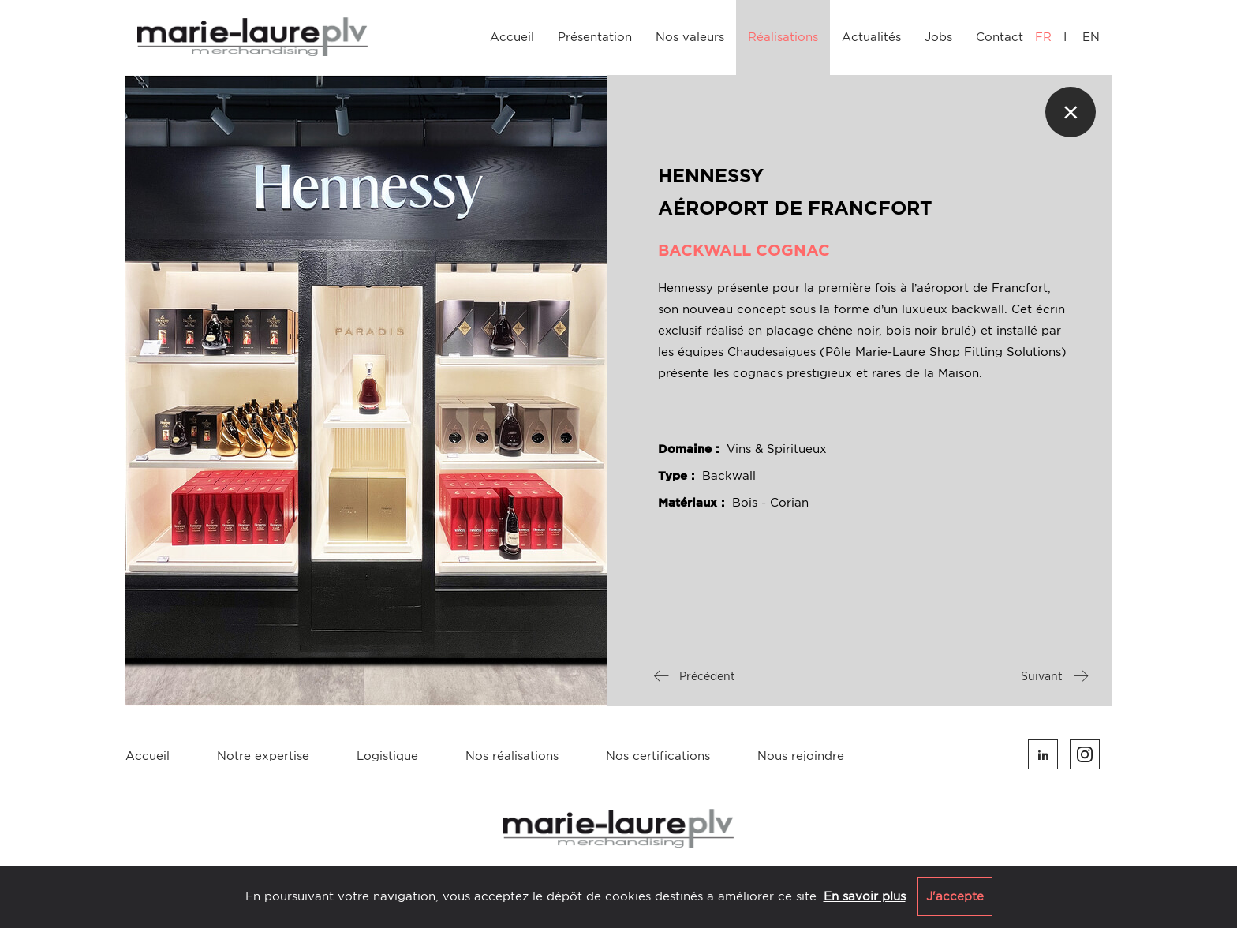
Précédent (694, 676)
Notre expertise (263, 756)
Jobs (938, 37)
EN (1091, 37)
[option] (366, 390)
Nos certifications (658, 756)
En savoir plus (865, 896)
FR (1043, 37)
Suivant (1054, 676)
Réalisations (783, 37)
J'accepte (955, 896)
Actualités (871, 37)
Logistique (387, 756)
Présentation (595, 37)
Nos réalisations (512, 756)
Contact (999, 37)
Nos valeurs (690, 37)
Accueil (512, 37)
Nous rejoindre (800, 756)
